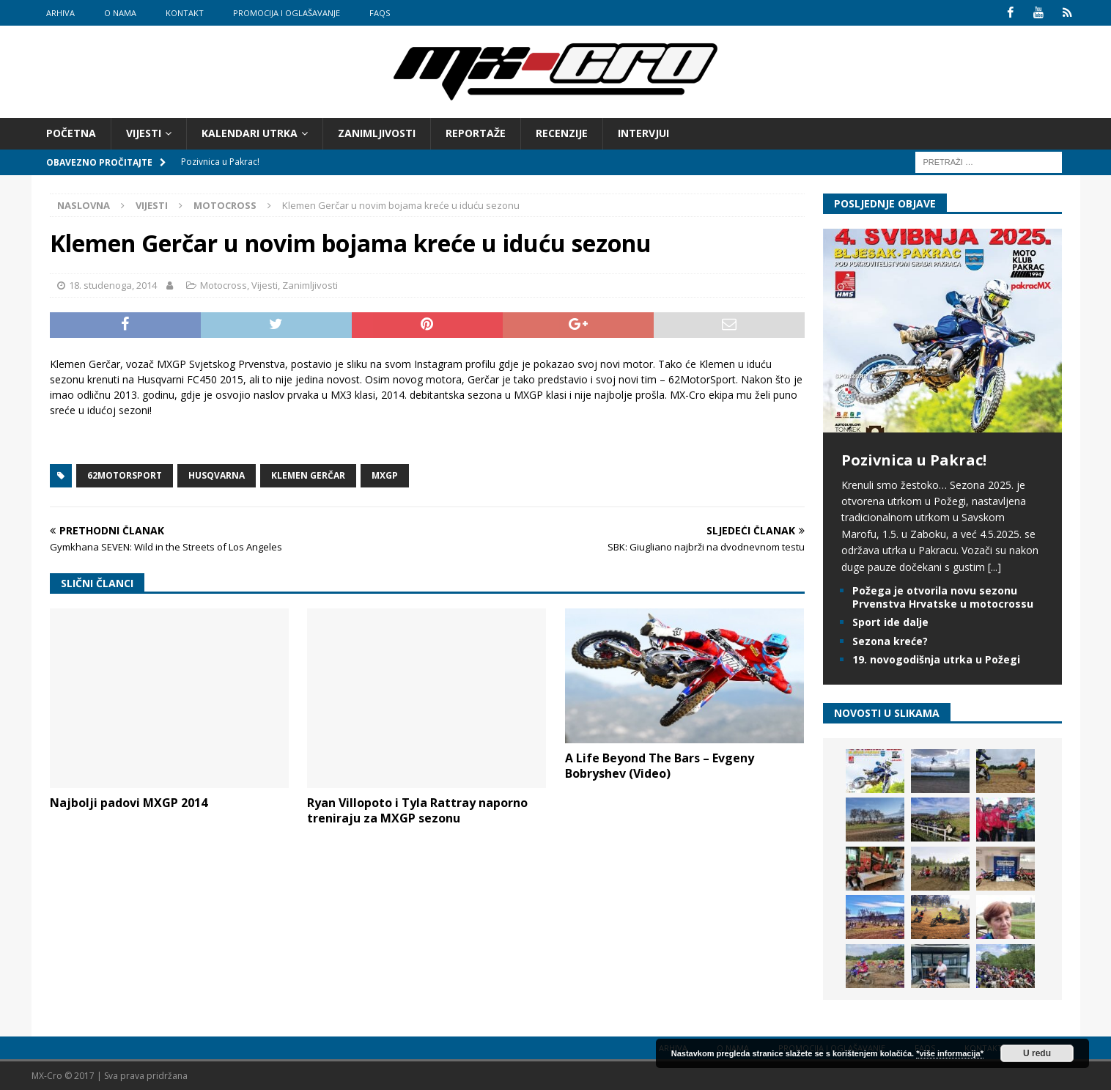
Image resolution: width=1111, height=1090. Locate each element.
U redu (1037, 1053)
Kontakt (185, 12)
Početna (71, 133)
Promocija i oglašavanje (286, 12)
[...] (994, 566)
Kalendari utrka (250, 133)
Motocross (223, 285)
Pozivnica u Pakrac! (913, 459)
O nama (120, 12)
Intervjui (643, 133)
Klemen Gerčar (308, 475)
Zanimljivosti (377, 133)
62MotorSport (124, 475)
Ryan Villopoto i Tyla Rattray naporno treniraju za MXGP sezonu (417, 810)
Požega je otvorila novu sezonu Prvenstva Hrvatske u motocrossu (942, 597)
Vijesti (143, 133)
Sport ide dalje (890, 622)
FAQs (379, 12)
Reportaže (476, 133)
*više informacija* (949, 1053)
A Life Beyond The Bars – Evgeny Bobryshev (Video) (659, 765)
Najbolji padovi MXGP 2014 (128, 803)
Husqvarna (216, 475)
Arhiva (60, 12)
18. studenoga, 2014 (113, 285)
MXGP (385, 475)
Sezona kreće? (890, 640)
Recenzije (562, 133)
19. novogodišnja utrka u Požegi (936, 659)
